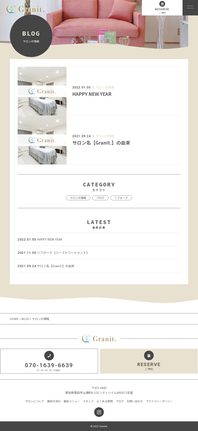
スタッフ (88, 401)
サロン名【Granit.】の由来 (101, 142)
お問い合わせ (135, 401)
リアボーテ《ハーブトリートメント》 (53, 252)
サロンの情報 (105, 87)
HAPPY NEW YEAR (91, 93)
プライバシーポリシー (159, 401)
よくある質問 (104, 401)
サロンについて (34, 401)
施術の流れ (54, 401)
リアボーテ (121, 198)
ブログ (100, 198)
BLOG (25, 319)
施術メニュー (72, 401)
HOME (14, 319)
